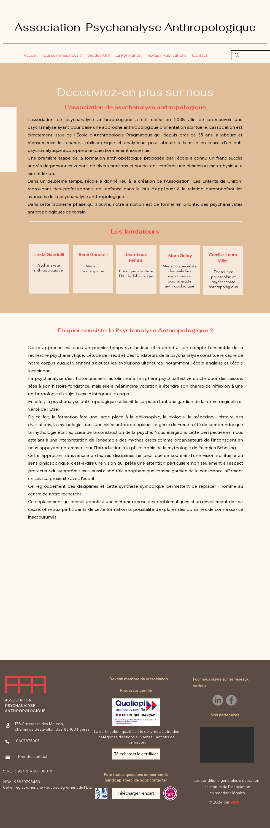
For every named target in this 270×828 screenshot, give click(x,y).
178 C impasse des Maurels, (39, 723)
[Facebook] (231, 700)
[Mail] (7, 757)
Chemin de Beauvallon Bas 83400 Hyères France (58, 729)
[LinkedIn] (217, 700)
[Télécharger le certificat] (136, 754)
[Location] (7, 725)
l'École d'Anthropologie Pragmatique (114, 135)
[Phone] (7, 741)
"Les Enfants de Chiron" (216, 181)
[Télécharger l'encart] (136, 793)
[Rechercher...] (250, 56)
